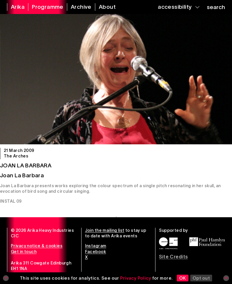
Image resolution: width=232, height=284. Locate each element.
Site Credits (173, 256)
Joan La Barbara (25, 165)
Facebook (95, 251)
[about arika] (103, 7)
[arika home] (14, 7)
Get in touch (24, 251)
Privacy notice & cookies (37, 245)
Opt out (201, 278)
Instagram (95, 245)
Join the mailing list (104, 230)
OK (182, 278)
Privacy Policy (135, 278)
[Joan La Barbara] (116, 79)
